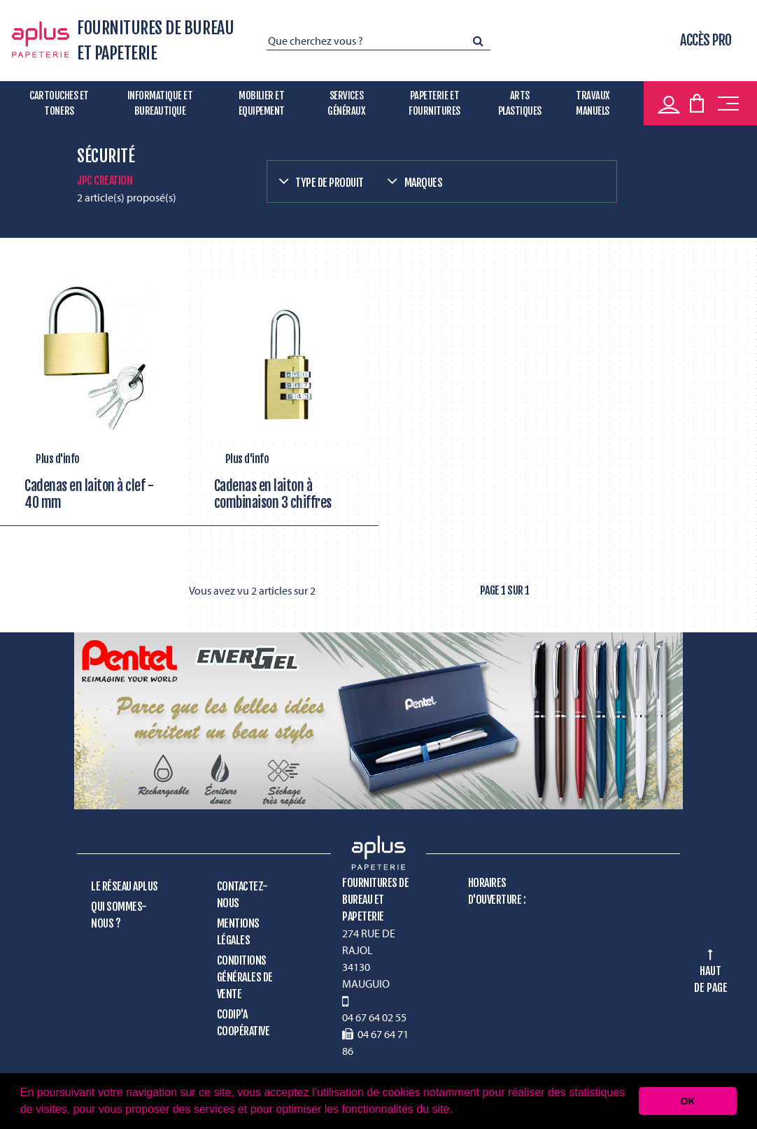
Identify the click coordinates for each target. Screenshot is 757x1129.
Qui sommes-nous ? (119, 915)
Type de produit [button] (329, 183)
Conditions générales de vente (245, 977)
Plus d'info (58, 459)
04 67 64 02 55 (374, 1017)
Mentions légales (238, 931)
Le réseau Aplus (124, 886)
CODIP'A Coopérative (243, 1022)
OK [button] (687, 1101)
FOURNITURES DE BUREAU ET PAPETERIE (155, 40)
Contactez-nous (242, 894)
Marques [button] (423, 183)
